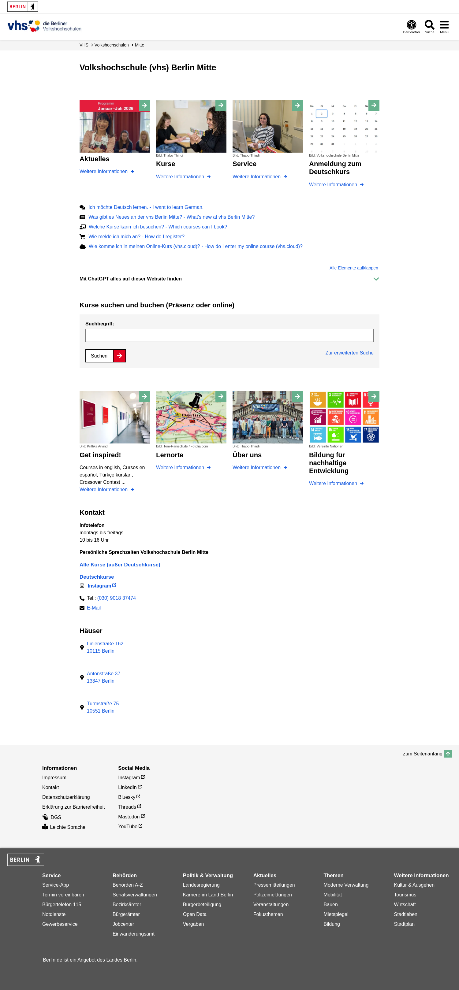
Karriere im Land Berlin (208, 894)
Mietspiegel (336, 914)
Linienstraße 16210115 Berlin (105, 647)
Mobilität (333, 894)
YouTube (127, 826)
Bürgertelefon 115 (61, 904)
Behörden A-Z (128, 885)
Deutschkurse (97, 577)
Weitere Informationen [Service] (257, 176)
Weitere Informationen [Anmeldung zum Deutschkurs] (334, 184)
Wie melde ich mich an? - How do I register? (136, 236)
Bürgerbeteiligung (202, 904)
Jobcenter (123, 924)
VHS (84, 45)
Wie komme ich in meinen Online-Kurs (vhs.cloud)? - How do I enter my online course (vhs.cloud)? (196, 246)
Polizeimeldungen (272, 894)
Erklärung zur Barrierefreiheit (73, 807)
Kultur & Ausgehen (414, 885)
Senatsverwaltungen (135, 894)
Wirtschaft (405, 904)
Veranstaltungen (271, 904)
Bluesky (126, 797)
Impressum (54, 777)
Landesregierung (201, 885)
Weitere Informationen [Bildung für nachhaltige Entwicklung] (334, 483)
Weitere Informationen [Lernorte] (181, 467)
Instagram (95, 585)
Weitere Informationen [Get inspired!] (104, 489)
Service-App (55, 885)
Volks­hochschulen (112, 45)
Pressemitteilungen (274, 885)
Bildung (332, 924)
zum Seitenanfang (422, 753)
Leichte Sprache (63, 827)
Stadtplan (404, 924)
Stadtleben (406, 914)
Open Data (195, 914)
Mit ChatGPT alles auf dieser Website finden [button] (131, 278)
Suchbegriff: (99, 323)
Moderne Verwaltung (346, 885)
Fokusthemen (268, 914)
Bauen (331, 904)
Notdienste (54, 914)
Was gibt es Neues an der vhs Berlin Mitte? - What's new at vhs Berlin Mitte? (171, 217)
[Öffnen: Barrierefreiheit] (411, 27)
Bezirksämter (127, 904)
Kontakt (50, 787)
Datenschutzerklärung (66, 797)
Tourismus (405, 894)
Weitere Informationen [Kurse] (181, 176)
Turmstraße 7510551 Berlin (103, 707)
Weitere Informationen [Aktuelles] (104, 171)
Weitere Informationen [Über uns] (257, 467)
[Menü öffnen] (444, 27)
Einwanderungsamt (134, 933)
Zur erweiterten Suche (350, 352)
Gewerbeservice (60, 924)
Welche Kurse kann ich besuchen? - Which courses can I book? (158, 226)
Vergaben (193, 924)
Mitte (139, 45)
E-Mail (94, 608)
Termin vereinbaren (63, 894)
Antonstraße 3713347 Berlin (103, 677)
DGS (51, 817)
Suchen (99, 355)
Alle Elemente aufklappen (354, 267)
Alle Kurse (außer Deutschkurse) (120, 565)
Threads (127, 807)
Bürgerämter (126, 914)
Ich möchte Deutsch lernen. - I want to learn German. (145, 207)
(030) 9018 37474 (116, 598)
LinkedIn (127, 787)
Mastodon (129, 816)
